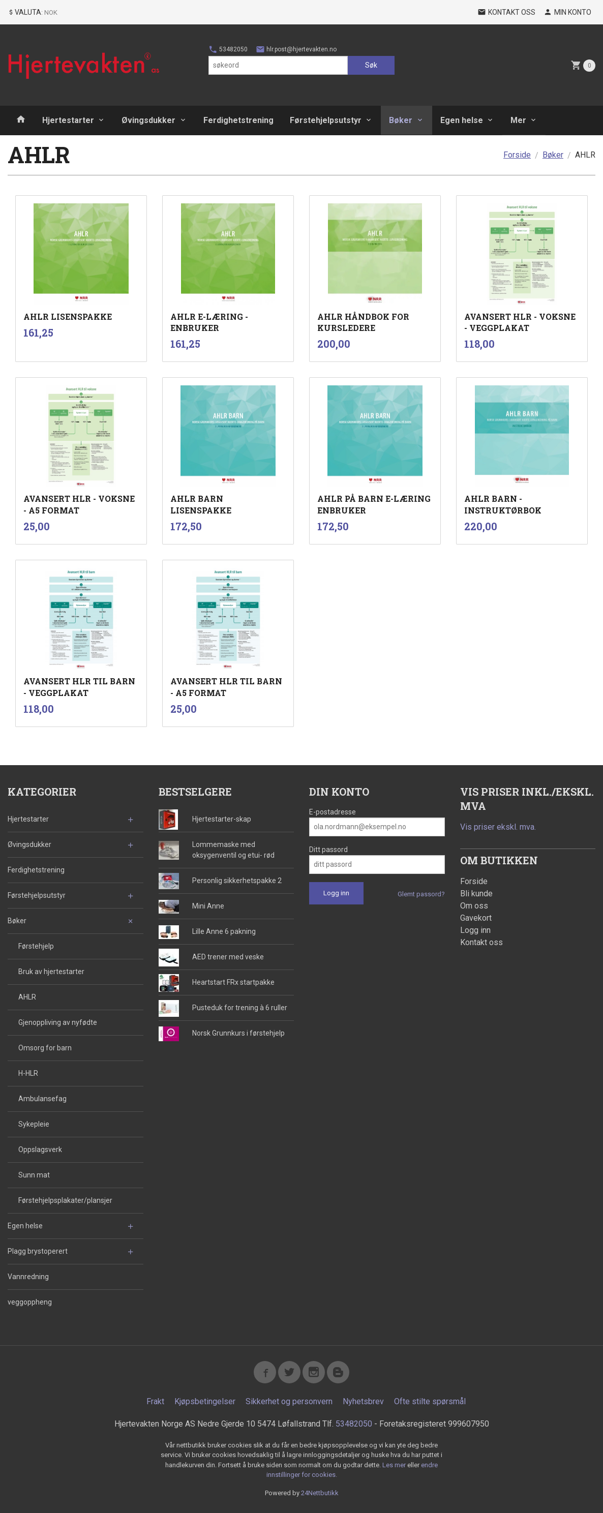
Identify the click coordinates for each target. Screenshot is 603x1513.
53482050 (228, 49)
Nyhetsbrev (363, 1401)
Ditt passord (328, 849)
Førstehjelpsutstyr (325, 120)
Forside (517, 155)
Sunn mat (34, 1175)
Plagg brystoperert (38, 1251)
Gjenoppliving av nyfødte (57, 1022)
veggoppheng (30, 1302)
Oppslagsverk (40, 1149)
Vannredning (28, 1277)
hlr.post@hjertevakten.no (296, 49)
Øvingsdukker (148, 120)
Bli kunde (476, 893)
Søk (371, 65)
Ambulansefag (42, 1099)
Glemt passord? (421, 894)
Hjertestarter (68, 120)
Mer (518, 120)
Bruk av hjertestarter (51, 971)
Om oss (474, 906)
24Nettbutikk (320, 1493)
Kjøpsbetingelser (204, 1401)
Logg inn (475, 930)
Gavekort (476, 918)
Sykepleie (33, 1124)
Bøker (400, 120)
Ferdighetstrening (238, 120)
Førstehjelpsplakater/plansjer (65, 1200)
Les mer (394, 1465)
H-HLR (28, 1073)
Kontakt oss (481, 942)
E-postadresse (332, 812)
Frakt (155, 1401)
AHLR (27, 997)
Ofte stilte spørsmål (430, 1401)
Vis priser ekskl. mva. (498, 827)
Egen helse (461, 120)
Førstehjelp (36, 946)
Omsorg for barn (45, 1048)
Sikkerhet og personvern (289, 1401)
